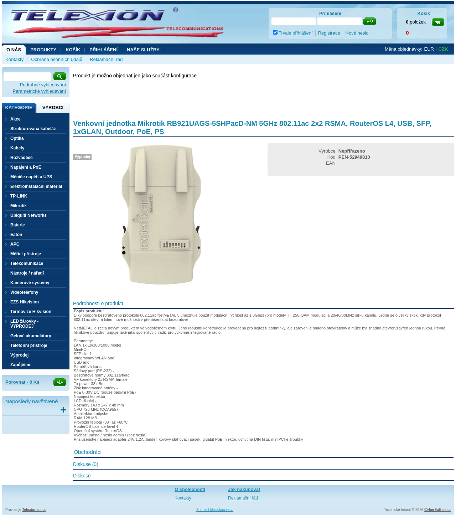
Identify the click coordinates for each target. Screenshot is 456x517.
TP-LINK (18, 196)
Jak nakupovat (244, 489)
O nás (13, 49)
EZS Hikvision (24, 302)
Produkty (43, 49)
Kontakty (14, 59)
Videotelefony (24, 292)
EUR (429, 49)
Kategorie (18, 107)
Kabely (17, 147)
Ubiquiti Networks (28, 215)
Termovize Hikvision (30, 311)
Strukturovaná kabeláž (33, 128)
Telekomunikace (26, 263)
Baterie (17, 224)
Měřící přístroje (25, 253)
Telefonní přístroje (28, 345)
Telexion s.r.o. (34, 510)
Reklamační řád (106, 59)
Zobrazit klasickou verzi (214, 510)
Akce (15, 119)
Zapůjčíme (20, 364)
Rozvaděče (21, 157)
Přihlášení (103, 49)
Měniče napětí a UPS (31, 176)
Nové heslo (357, 33)
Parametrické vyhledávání (39, 91)
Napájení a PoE (25, 167)
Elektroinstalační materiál (36, 186)
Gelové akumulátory (30, 335)
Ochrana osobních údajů (56, 59)
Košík (73, 49)
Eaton (16, 234)
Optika (17, 138)
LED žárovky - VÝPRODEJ (24, 324)
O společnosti (190, 489)
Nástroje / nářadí (27, 273)
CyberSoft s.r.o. (437, 510)
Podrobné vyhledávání (43, 84)
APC (14, 244)
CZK (443, 49)
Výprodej (19, 355)
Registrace (329, 33)
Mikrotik (18, 205)
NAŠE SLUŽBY (143, 49)
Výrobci (52, 107)
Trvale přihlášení (296, 33)
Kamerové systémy (29, 282)
